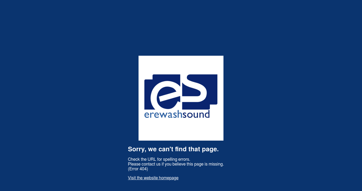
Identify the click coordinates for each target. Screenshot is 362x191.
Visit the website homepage (153, 178)
